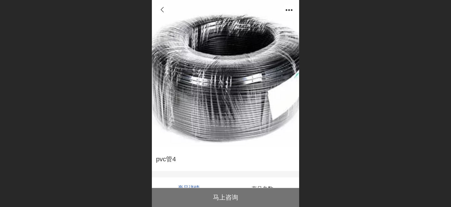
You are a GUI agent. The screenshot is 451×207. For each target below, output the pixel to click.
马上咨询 (225, 197)
